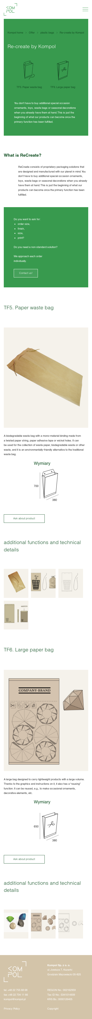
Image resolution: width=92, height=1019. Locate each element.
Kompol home (15, 32)
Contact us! (26, 273)
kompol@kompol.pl (15, 999)
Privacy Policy (12, 1008)
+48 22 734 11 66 (18, 994)
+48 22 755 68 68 (17, 990)
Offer (32, 32)
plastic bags (47, 32)
